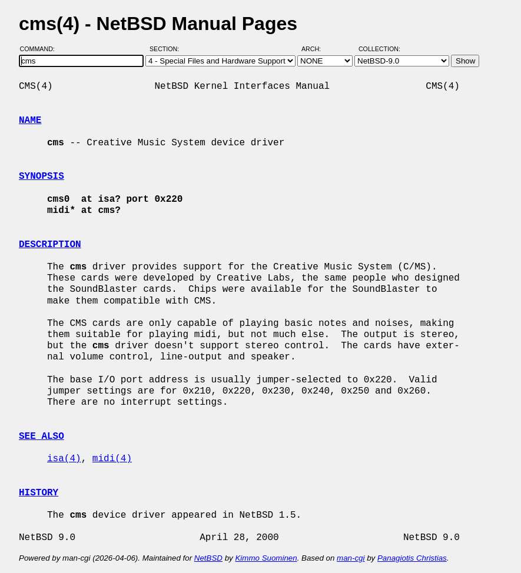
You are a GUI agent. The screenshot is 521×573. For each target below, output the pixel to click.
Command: (41, 48)
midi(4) (112, 458)
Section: (167, 48)
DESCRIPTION (50, 244)
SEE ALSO (41, 436)
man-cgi (350, 558)
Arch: (316, 48)
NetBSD (208, 558)
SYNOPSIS (41, 176)
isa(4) (64, 458)
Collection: (379, 48)
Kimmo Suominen (266, 558)
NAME (30, 120)
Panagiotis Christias (412, 558)
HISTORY (38, 493)
